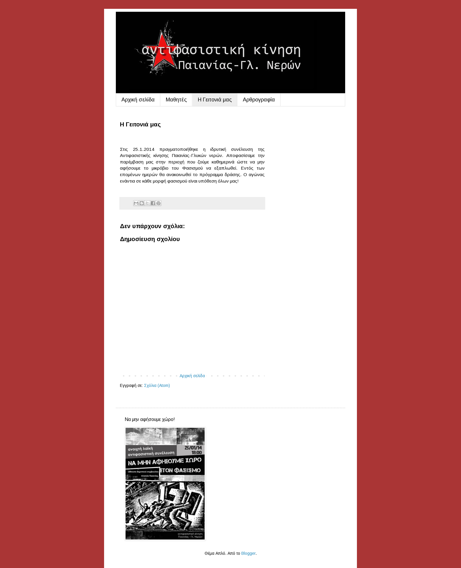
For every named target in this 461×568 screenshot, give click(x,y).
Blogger (248, 553)
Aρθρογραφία (259, 100)
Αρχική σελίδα (138, 100)
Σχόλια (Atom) (157, 385)
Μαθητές (176, 100)
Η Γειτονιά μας (215, 100)
